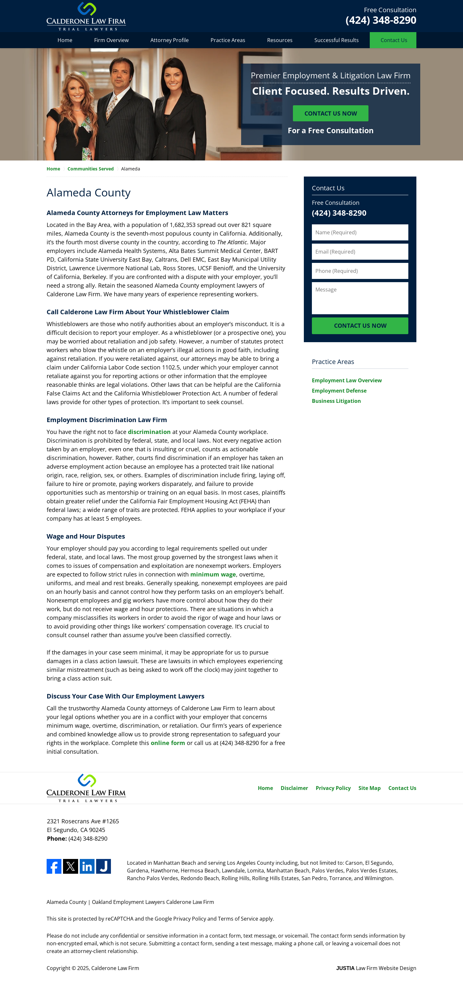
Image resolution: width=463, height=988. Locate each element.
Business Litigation (336, 400)
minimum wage (213, 574)
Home (65, 40)
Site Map (370, 788)
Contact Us (394, 40)
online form (168, 743)
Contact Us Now (330, 113)
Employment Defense (339, 390)
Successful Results (336, 40)
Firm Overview (111, 40)
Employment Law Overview (347, 380)
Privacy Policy (333, 788)
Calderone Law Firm (115, 968)
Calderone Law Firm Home (86, 16)
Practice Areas (228, 40)
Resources (280, 40)
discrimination (149, 432)
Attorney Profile (169, 40)
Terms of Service (238, 918)
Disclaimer (294, 788)
